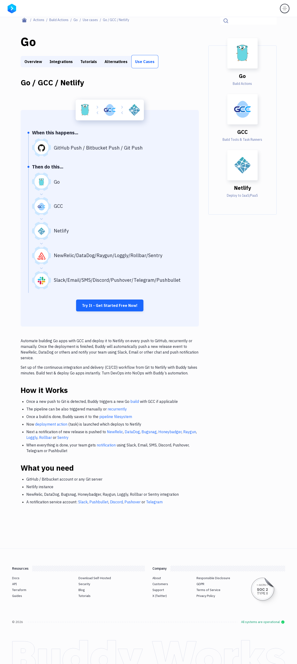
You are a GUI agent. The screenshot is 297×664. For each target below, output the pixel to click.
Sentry (63, 437)
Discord (116, 502)
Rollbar (45, 437)
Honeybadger (170, 431)
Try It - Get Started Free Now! (109, 305)
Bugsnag (149, 431)
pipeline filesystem (115, 416)
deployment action (51, 424)
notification (106, 445)
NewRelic (115, 431)
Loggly (31, 437)
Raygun (189, 431)
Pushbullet (98, 502)
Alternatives (116, 61)
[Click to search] (271, 21)
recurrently (117, 409)
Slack (83, 502)
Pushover (132, 502)
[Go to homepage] (12, 8)
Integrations (61, 61)
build (134, 401)
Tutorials (88, 61)
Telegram (154, 502)
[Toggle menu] (284, 8)
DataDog (132, 431)
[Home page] (27, 20)
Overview (33, 61)
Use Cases (145, 61)
